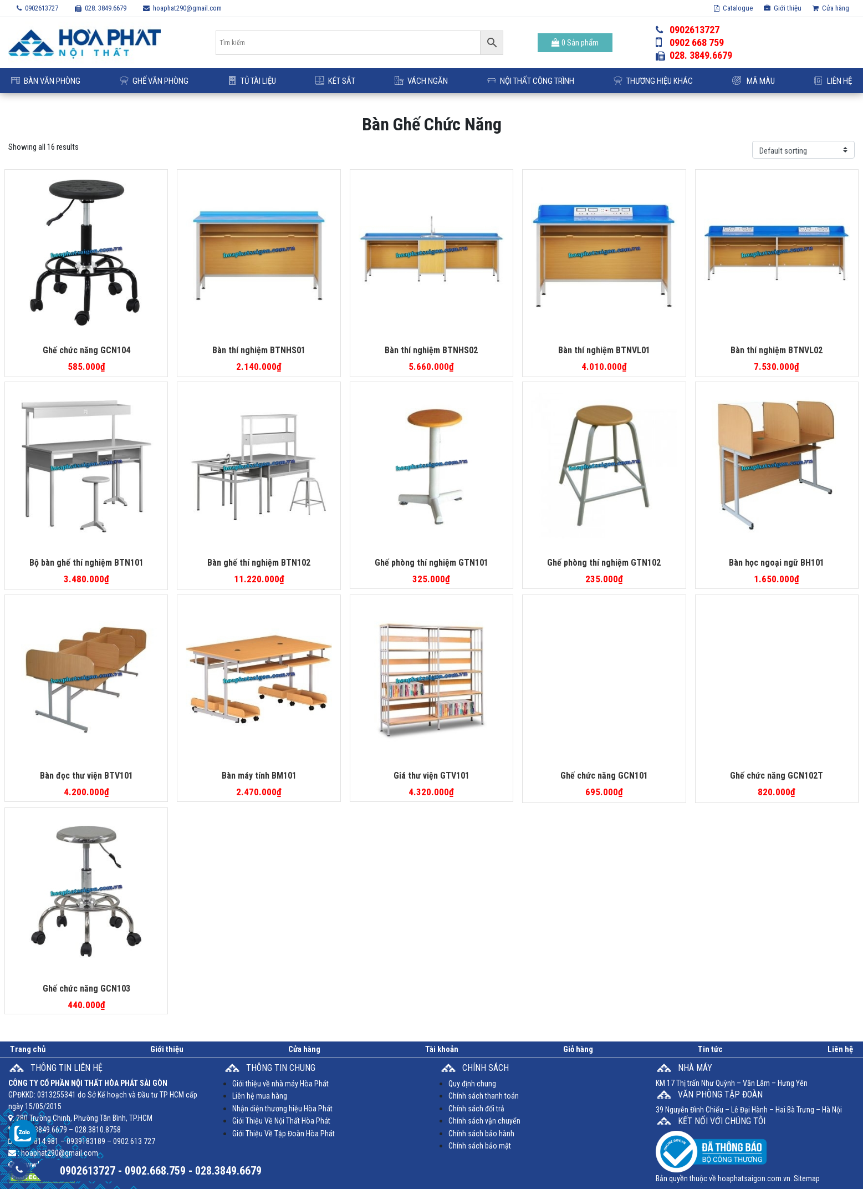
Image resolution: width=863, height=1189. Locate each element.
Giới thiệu (782, 8)
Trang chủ (27, 1049)
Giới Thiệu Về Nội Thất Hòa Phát (281, 1120)
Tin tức (710, 1049)
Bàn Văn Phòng (45, 81)
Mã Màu (753, 81)
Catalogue (733, 8)
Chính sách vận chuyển (484, 1120)
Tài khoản (441, 1049)
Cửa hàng (831, 8)
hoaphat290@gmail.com (182, 8)
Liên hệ (833, 81)
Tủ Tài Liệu (252, 81)
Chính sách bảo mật (479, 1145)
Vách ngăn (421, 81)
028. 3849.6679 (100, 8)
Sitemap (807, 1178)
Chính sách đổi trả (476, 1108)
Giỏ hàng (578, 1049)
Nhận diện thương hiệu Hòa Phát (282, 1108)
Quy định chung (472, 1083)
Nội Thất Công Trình (530, 81)
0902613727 (37, 8)
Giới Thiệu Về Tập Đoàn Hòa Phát (283, 1133)
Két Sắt (335, 81)
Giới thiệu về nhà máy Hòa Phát (280, 1083)
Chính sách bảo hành (481, 1133)
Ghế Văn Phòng (154, 81)
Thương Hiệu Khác (653, 81)
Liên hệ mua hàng (259, 1095)
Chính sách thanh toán (483, 1095)
